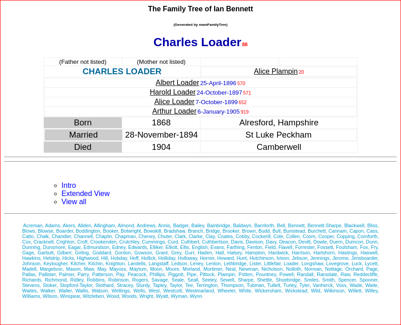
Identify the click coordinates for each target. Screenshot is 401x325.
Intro (69, 185)
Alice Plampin (276, 71)
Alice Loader (174, 101)
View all (74, 202)
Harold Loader (173, 92)
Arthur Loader (175, 111)
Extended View (86, 193)
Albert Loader (177, 82)
